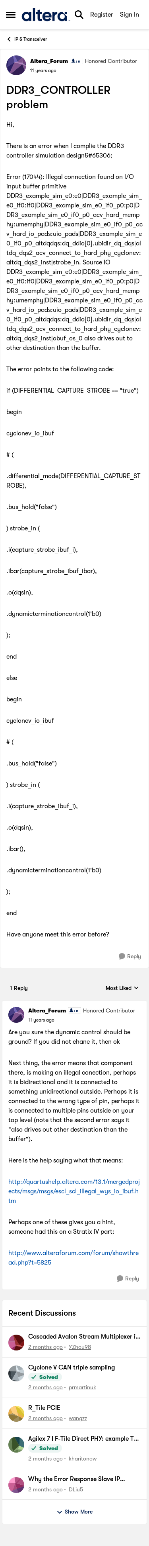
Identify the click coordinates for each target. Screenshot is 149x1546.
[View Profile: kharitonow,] (16, 1445)
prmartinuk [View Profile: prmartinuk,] (82, 1387)
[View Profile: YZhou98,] (16, 1342)
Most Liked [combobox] (122, 988)
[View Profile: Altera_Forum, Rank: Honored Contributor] (16, 65)
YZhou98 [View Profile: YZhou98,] (80, 1347)
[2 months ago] (45, 1347)
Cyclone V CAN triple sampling (71, 1367)
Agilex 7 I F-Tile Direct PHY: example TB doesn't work (82, 1439)
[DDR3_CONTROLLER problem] (41, 1020)
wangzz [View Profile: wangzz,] (78, 1418)
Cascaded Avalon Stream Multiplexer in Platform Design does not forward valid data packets (83, 1337)
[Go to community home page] (45, 14)
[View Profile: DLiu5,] (16, 1485)
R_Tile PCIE (44, 1407)
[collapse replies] (74, 1004)
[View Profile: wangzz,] (16, 1414)
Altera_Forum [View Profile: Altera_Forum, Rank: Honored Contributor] (49, 61)
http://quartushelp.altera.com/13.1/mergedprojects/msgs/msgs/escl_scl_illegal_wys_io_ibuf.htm (74, 1191)
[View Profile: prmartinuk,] (16, 1373)
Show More (74, 1512)
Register (101, 14)
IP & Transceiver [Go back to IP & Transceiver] (26, 39)
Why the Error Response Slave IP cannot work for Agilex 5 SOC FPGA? (80, 1479)
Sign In (129, 14)
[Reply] (130, 956)
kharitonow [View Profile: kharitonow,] (83, 1458)
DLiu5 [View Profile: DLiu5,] (76, 1489)
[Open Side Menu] (10, 15)
